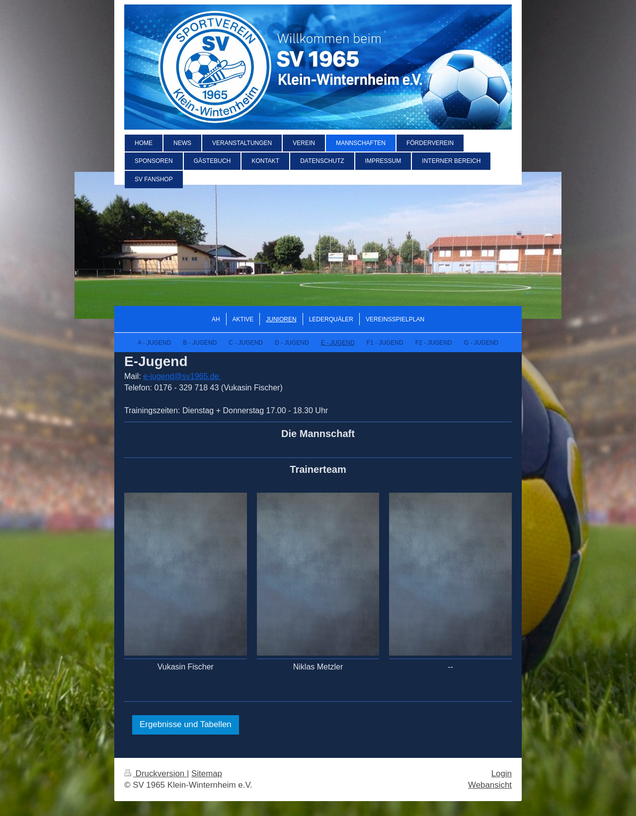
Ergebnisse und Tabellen (186, 724)
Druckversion (155, 773)
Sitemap (206, 773)
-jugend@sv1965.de (183, 376)
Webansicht (490, 785)
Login (501, 773)
